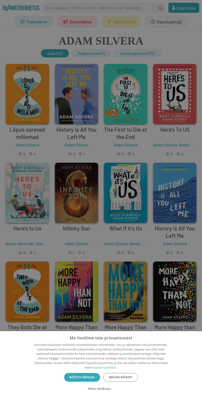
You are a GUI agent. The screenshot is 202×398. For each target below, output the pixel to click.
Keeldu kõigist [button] (120, 377)
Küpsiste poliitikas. (104, 368)
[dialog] (101, 364)
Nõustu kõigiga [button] (82, 377)
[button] (101, 388)
